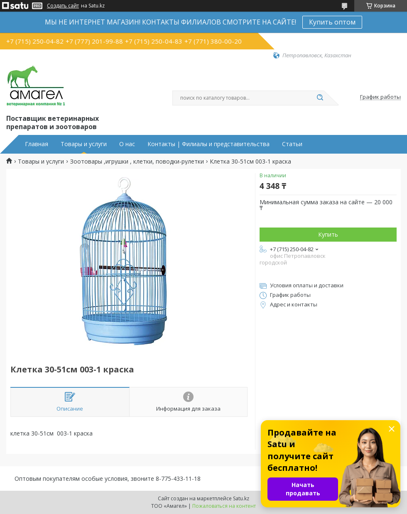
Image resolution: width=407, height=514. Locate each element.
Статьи (292, 144)
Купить (328, 234)
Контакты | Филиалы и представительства (208, 144)
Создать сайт (63, 6)
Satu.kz (241, 498)
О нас (127, 144)
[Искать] (319, 98)
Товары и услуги (84, 144)
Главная (36, 144)
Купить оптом (332, 22)
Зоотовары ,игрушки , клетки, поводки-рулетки (137, 161)
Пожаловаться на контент (224, 505)
